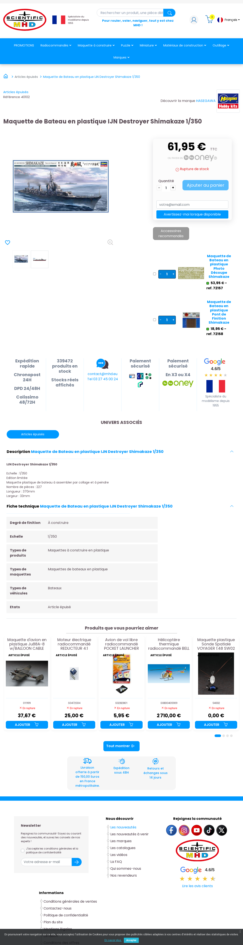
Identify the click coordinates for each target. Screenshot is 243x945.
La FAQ (116, 861)
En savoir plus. (113, 940)
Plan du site (53, 922)
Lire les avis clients (197, 885)
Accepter (131, 940)
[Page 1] (218, 735)
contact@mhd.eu (102, 373)
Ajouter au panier (205, 185)
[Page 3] (227, 735)
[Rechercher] (136, 13)
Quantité (166, 181)
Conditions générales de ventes (70, 901)
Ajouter (27, 724)
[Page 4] (231, 735)
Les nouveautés (123, 827)
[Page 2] (223, 735)
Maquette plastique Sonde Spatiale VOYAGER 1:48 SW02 (216, 644)
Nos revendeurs (123, 875)
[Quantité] (166, 188)
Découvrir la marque (177, 100)
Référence (11, 97)
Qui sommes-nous (125, 868)
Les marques (121, 841)
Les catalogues (123, 847)
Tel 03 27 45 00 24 (102, 379)
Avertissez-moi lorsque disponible (192, 214)
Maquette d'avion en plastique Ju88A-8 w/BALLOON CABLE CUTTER (27, 644)
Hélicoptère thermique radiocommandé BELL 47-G (168, 644)
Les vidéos (118, 854)
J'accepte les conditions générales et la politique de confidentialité (52, 850)
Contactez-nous (58, 908)
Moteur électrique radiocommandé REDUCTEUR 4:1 (74, 644)
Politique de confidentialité (66, 915)
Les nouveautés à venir (129, 834)
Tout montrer (121, 746)
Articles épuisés (15, 92)
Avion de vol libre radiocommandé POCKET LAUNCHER (121, 644)
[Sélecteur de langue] (228, 20)
